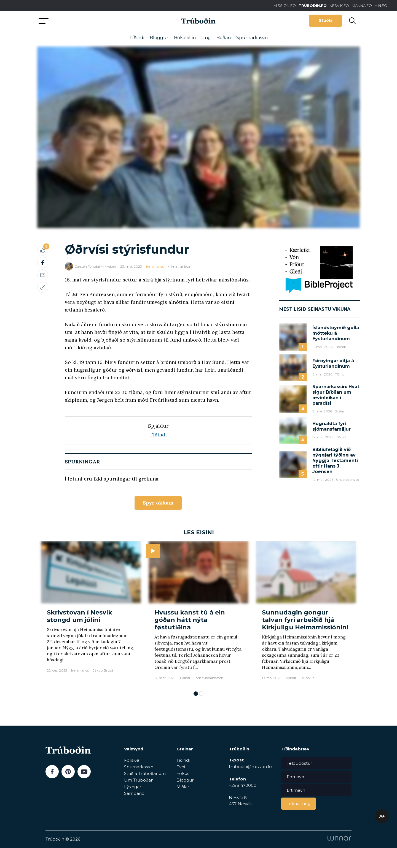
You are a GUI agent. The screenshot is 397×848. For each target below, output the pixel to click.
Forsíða (131, 760)
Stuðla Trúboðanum (145, 773)
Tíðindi (136, 37)
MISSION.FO (284, 5)
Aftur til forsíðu (89, 20)
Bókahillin (185, 37)
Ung (206, 37)
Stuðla (325, 20)
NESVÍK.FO (339, 5)
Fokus (182, 773)
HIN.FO (381, 5)
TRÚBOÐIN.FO (313, 5)
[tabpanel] (91, 613)
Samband (134, 793)
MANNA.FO (362, 5)
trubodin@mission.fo (250, 766)
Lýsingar (132, 786)
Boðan (223, 37)
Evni (180, 766)
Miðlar (182, 786)
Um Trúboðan (139, 780)
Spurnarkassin (252, 37)
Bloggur (159, 37)
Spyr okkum (158, 503)
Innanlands (155, 266)
